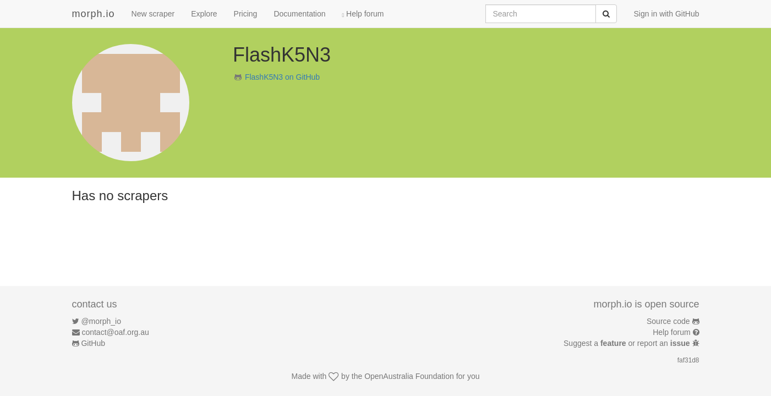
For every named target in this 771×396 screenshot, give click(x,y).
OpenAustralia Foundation (409, 376)
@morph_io (101, 321)
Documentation (299, 13)
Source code (668, 321)
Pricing (246, 13)
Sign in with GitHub (666, 13)
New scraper (153, 13)
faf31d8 (688, 360)
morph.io (93, 13)
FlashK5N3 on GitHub (282, 77)
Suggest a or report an (628, 343)
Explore (204, 13)
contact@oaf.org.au (115, 332)
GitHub (93, 343)
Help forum (363, 13)
